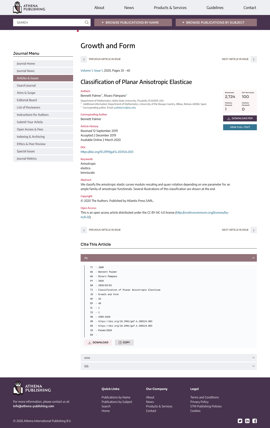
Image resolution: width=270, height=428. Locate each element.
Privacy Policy (199, 402)
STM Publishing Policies (206, 406)
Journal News (25, 71)
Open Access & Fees (30, 129)
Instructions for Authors (33, 115)
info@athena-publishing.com (33, 406)
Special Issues (26, 151)
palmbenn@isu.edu (125, 107)
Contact (250, 7)
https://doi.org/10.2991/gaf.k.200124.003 (107, 152)
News (129, 7)
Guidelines (215, 7)
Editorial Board (27, 100)
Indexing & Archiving (31, 136)
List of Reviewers (28, 107)
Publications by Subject (117, 402)
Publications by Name (116, 397)
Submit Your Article (30, 122)
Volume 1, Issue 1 (92, 70)
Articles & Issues (27, 78)
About (99, 7)
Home (106, 411)
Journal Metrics (27, 158)
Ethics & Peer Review (31, 144)
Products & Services (170, 7)
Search (106, 406)
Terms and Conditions (204, 397)
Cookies (195, 411)
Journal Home (26, 63)
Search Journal (26, 85)
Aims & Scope (26, 93)
